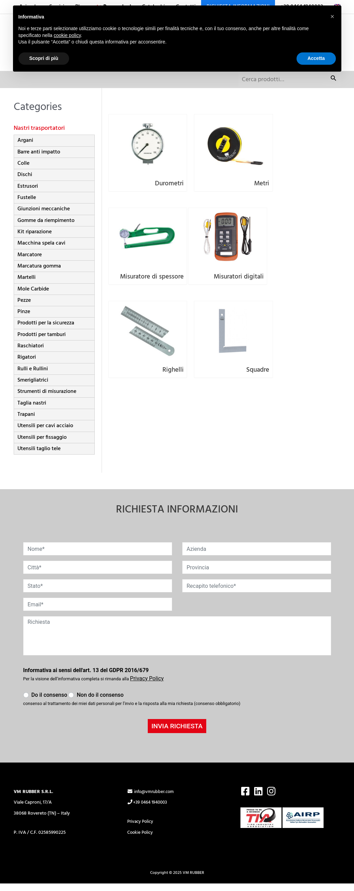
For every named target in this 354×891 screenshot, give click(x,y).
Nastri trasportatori (40, 136)
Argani (25, 148)
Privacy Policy (141, 829)
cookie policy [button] (67, 35)
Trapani (26, 422)
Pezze (24, 308)
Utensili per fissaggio (42, 444)
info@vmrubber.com (152, 799)
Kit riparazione (34, 239)
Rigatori (26, 364)
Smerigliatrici (32, 387)
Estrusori (27, 193)
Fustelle (26, 205)
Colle (23, 170)
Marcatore (29, 262)
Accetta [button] (316, 58)
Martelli (26, 285)
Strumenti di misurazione (46, 399)
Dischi (24, 182)
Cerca (333, 88)
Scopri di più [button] (43, 58)
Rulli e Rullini (32, 376)
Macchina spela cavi (41, 250)
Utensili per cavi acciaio (45, 433)
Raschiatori (30, 353)
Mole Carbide (33, 296)
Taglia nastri (31, 410)
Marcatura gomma (39, 273)
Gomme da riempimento (46, 227)
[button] (332, 16)
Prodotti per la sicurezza (45, 330)
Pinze (23, 319)
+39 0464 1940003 (149, 810)
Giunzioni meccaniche (43, 216)
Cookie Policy (141, 840)
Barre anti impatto (38, 159)
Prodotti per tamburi (41, 342)
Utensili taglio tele (39, 456)
